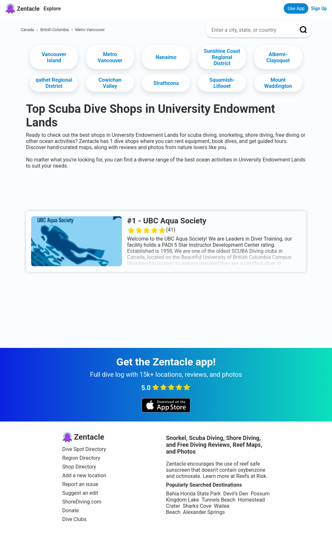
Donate (70, 510)
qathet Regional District (54, 83)
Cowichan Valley (110, 83)
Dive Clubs (74, 519)
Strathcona (166, 83)
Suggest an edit (80, 493)
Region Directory (81, 458)
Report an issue (80, 484)
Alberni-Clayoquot (278, 57)
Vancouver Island (54, 57)
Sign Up (319, 8)
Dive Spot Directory (84, 449)
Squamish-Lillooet (222, 83)
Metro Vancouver (110, 57)
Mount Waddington (278, 83)
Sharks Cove (197, 506)
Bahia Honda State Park (193, 494)
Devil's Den (235, 494)
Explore (52, 9)
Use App (296, 8)
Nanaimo (166, 57)
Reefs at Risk (251, 476)
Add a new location (84, 475)
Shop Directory (79, 467)
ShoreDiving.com (81, 502)
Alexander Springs (204, 512)
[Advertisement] (166, 188)
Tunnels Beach (218, 500)
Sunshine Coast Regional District (222, 57)
